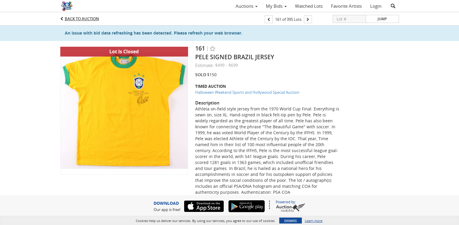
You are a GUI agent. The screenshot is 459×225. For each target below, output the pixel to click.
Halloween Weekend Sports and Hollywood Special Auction (247, 92)
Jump (382, 18)
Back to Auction (82, 18)
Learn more (313, 220)
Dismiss (290, 220)
